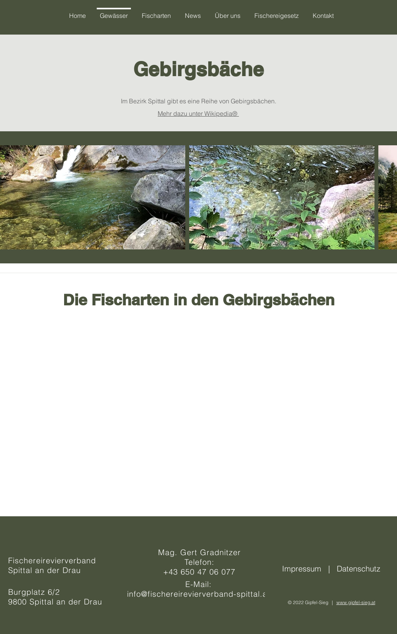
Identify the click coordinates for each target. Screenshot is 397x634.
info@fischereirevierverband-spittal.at (198, 594)
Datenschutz (358, 568)
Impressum (304, 568)
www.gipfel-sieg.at (355, 602)
